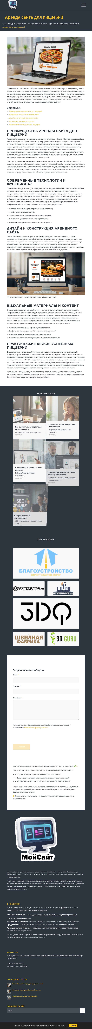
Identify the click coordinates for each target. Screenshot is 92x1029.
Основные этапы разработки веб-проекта (26, 990)
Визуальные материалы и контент (22, 121)
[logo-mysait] (38, 5)
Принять (73, 1026)
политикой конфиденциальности (36, 728)
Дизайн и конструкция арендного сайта (23, 118)
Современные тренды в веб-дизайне (24, 996)
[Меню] (81, 5)
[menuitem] (81, 5)
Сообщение (17, 698)
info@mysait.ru (17, 963)
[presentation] (31, 738)
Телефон (16, 686)
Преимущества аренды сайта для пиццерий (25, 111)
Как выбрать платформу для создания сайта (27, 984)
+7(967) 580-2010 (20, 966)
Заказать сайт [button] (12, 931)
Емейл (15, 675)
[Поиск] (46, 1010)
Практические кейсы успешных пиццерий (24, 124)
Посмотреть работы (25, 931)
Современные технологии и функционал (24, 114)
